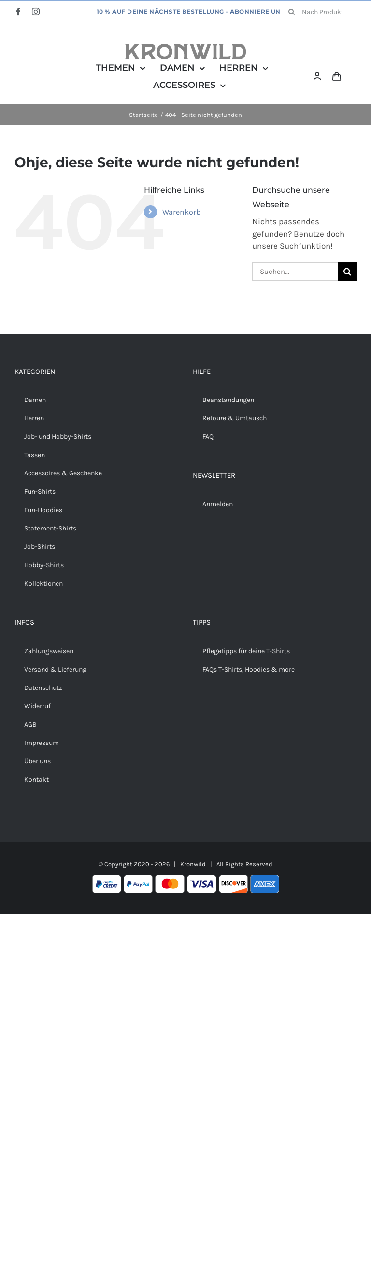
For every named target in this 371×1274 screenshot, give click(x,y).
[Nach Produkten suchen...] (319, 11)
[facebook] (18, 11)
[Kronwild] (185, 48)
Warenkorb (181, 211)
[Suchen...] (295, 271)
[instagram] (36, 11)
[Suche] (291, 11)
